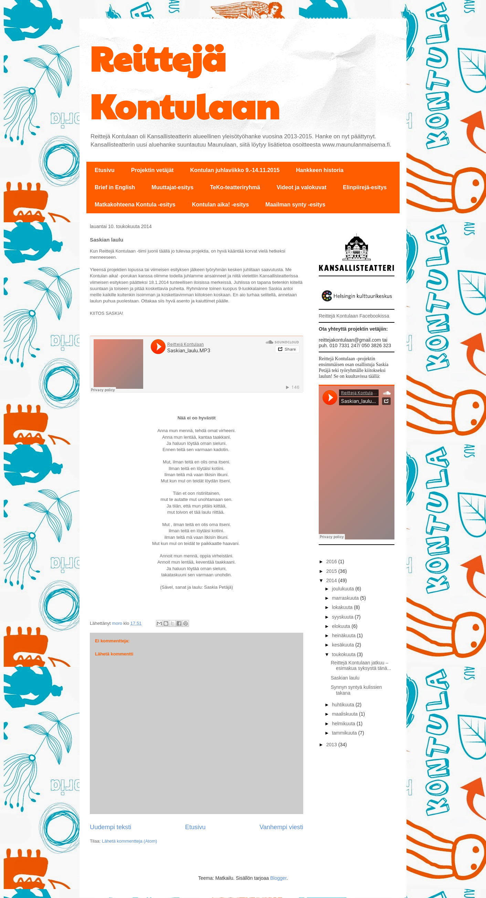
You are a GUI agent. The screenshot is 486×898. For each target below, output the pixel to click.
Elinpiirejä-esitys (365, 187)
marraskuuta (346, 598)
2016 (332, 561)
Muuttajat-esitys (172, 187)
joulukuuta (343, 588)
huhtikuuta (344, 704)
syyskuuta (343, 617)
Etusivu (105, 170)
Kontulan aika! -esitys (220, 204)
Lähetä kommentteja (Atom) (129, 841)
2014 (332, 580)
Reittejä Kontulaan (184, 81)
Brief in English (115, 187)
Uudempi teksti (110, 827)
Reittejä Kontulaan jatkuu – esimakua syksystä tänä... (361, 665)
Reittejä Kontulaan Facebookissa (354, 316)
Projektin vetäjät (152, 170)
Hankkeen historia (320, 170)
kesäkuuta (343, 645)
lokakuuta (343, 607)
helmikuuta (344, 723)
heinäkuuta (344, 635)
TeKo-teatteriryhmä (235, 187)
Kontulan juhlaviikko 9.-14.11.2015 (234, 170)
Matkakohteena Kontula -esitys (135, 204)
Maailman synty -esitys (295, 204)
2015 (332, 571)
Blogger (278, 878)
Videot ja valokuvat (302, 187)
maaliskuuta (345, 714)
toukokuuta (344, 654)
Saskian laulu (345, 678)
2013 (332, 744)
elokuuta (341, 626)
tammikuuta (345, 733)
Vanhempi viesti (281, 827)
